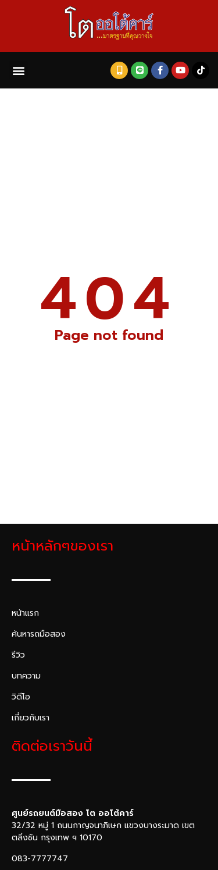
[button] (18, 70)
